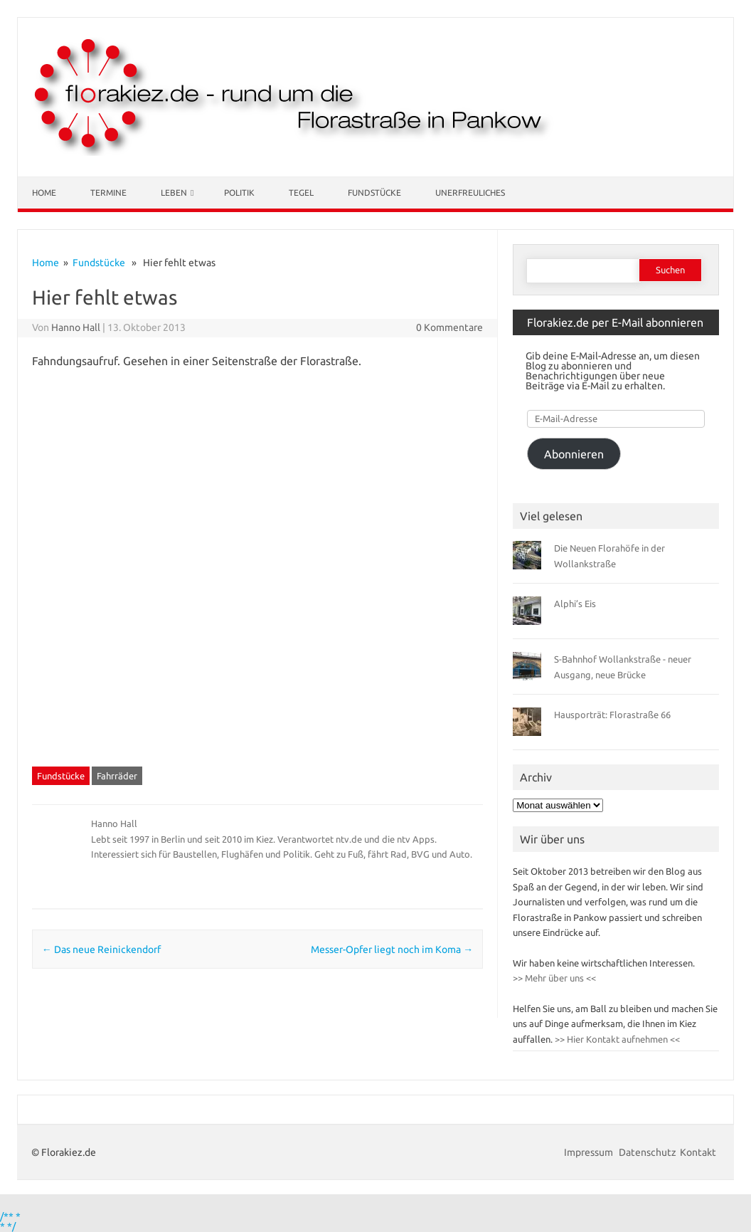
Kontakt (698, 1152)
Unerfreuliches (470, 192)
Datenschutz (647, 1152)
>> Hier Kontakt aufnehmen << (616, 1039)
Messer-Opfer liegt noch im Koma (392, 949)
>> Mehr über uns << (554, 978)
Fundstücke (374, 192)
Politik (239, 192)
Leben (174, 192)
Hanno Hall (75, 327)
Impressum (589, 1152)
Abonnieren (574, 454)
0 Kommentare (449, 327)
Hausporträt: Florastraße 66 (612, 715)
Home (44, 192)
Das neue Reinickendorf (101, 949)
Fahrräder (117, 776)
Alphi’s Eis (575, 604)
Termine (108, 192)
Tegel (301, 192)
